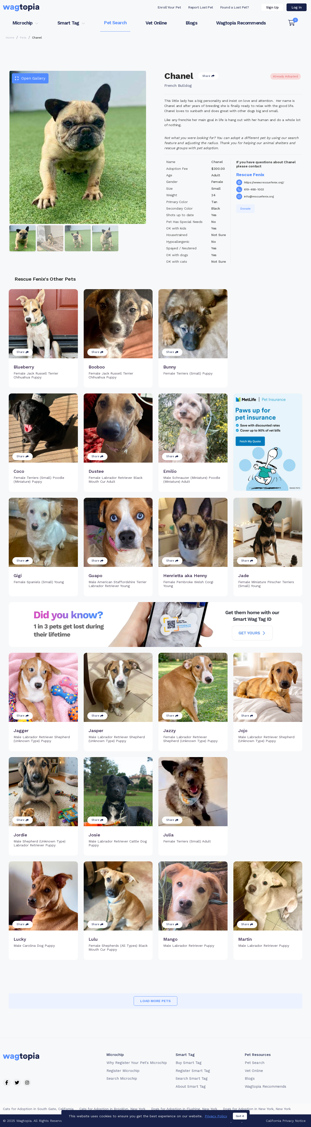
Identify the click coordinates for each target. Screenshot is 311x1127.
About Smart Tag (190, 1086)
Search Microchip (121, 1078)
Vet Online (156, 23)
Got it (240, 1118)
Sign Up (272, 7)
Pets (23, 37)
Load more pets (155, 1001)
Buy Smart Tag (188, 1063)
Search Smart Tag (191, 1078)
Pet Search (115, 22)
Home (10, 37)
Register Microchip (122, 1071)
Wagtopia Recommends (241, 23)
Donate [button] (245, 208)
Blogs (191, 23)
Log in (297, 7)
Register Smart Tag (193, 1071)
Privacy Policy (216, 1118)
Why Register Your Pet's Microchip (136, 1063)
